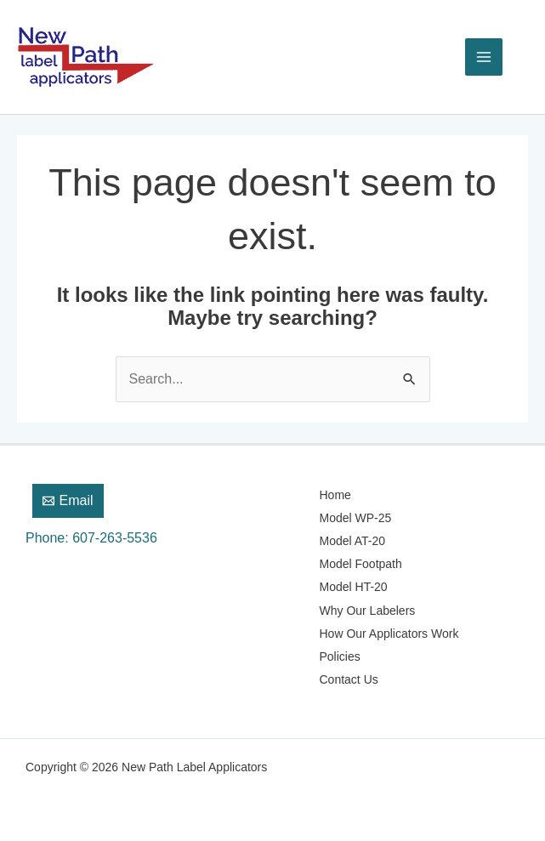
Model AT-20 (353, 541)
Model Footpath (361, 564)
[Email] (68, 501)
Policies (340, 656)
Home (335, 495)
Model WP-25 (356, 518)
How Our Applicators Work (389, 633)
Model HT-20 (354, 587)
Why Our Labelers (368, 610)
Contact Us (349, 679)
